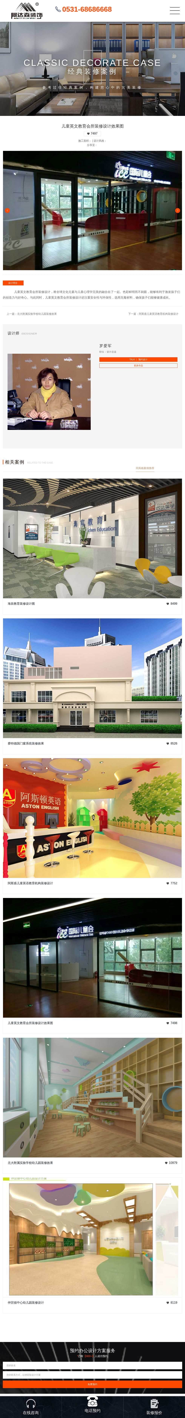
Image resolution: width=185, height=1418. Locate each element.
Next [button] (177, 210)
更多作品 (138, 365)
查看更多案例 (174, 468)
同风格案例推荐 (145, 468)
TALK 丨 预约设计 (138, 359)
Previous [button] (7, 210)
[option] (92, 210)
